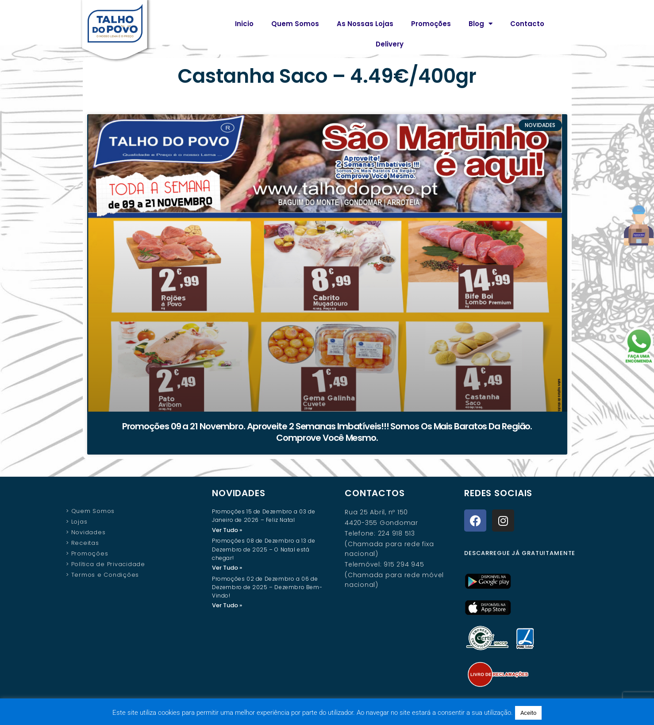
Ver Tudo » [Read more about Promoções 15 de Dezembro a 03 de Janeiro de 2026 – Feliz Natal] (227, 530)
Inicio (244, 23)
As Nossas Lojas (365, 23)
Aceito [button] (528, 713)
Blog (480, 23)
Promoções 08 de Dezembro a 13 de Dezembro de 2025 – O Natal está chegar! (263, 549)
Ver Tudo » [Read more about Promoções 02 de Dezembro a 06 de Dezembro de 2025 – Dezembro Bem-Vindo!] (227, 606)
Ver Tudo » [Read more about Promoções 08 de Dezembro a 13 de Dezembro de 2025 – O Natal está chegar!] (227, 568)
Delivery (390, 44)
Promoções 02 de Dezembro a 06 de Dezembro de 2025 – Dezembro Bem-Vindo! (267, 588)
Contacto (527, 23)
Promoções (431, 23)
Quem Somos (295, 23)
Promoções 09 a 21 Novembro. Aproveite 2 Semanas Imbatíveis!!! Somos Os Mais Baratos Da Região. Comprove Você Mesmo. (327, 432)
